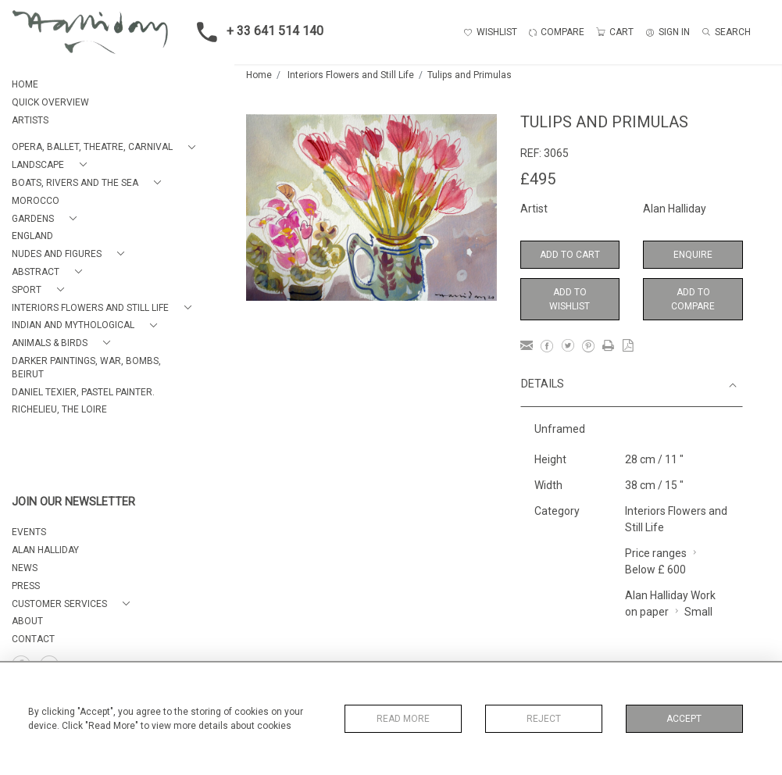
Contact (33, 639)
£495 (537, 179)
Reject (544, 718)
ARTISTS (30, 120)
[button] (107, 147)
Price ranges (656, 553)
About (27, 621)
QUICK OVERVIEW (50, 102)
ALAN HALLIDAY (45, 550)
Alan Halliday (674, 208)
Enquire (692, 254)
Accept (684, 718)
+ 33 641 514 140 (255, 32)
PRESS (26, 585)
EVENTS (29, 532)
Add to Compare (693, 299)
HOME (25, 84)
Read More (403, 718)
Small (698, 611)
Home (259, 75)
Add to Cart (570, 254)
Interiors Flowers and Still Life (350, 75)
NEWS (24, 567)
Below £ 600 (655, 569)
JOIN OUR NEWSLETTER (73, 502)
